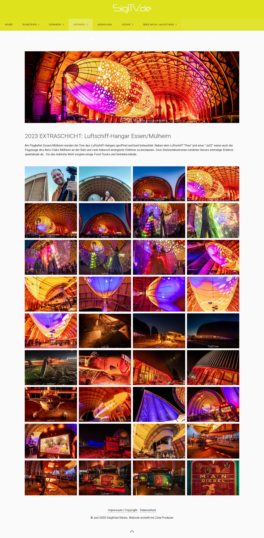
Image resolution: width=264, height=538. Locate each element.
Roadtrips (30, 24)
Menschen (105, 24)
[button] (38, 39)
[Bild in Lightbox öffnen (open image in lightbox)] (51, 183)
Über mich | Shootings (158, 24)
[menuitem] (8, 25)
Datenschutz (148, 510)
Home (9, 24)
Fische (126, 24)
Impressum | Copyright (122, 510)
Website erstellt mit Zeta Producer (151, 517)
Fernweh (55, 24)
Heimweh (80, 24)
